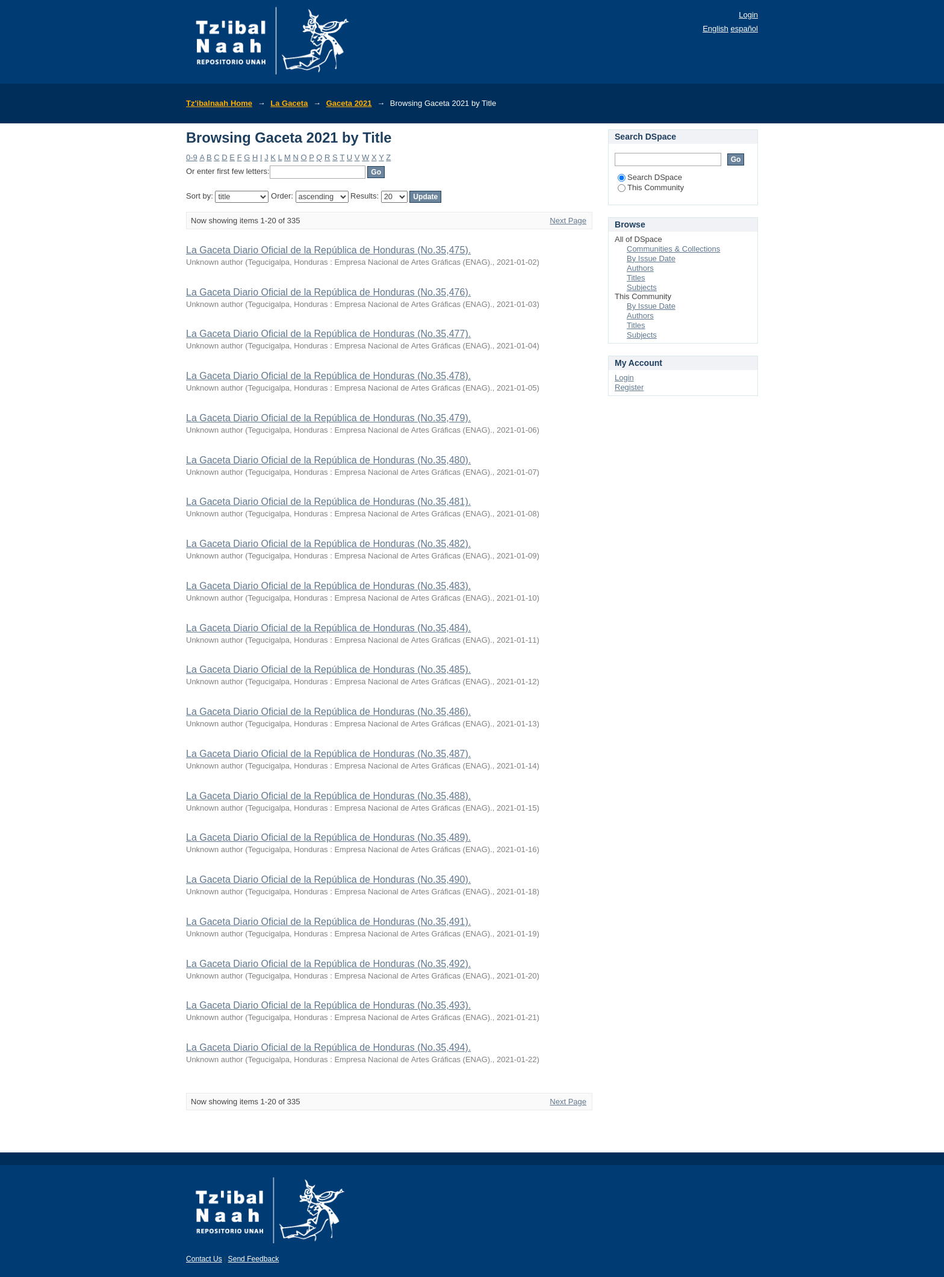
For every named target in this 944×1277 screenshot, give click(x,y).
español (744, 28)
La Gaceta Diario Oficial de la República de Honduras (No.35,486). (328, 712)
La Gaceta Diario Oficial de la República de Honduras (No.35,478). (328, 376)
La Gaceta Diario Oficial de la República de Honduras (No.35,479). (328, 418)
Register (629, 387)
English (715, 28)
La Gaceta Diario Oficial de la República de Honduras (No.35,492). (328, 964)
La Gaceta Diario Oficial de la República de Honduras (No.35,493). (328, 1005)
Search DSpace (650, 177)
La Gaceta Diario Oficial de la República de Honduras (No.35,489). (328, 837)
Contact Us (204, 1259)
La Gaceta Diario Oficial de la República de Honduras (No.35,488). (328, 796)
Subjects (642, 287)
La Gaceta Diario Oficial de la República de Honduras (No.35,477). (328, 334)
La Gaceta (289, 103)
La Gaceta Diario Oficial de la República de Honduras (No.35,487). (328, 754)
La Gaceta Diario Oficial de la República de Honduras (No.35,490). (328, 879)
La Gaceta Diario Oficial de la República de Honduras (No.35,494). (328, 1047)
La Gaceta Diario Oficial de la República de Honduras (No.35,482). (328, 544)
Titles (636, 277)
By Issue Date (651, 258)
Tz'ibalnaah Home (219, 103)
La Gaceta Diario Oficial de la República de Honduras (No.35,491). (328, 922)
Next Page (568, 220)
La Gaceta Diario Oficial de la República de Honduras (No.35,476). (328, 292)
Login (748, 14)
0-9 (191, 157)
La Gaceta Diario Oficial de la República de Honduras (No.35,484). (328, 628)
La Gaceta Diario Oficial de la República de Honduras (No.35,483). (328, 586)
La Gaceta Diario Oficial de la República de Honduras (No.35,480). (328, 460)
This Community (651, 187)
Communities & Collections (673, 248)
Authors (640, 268)
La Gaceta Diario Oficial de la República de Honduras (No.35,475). (328, 250)
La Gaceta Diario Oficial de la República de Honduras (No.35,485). (328, 669)
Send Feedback (253, 1259)
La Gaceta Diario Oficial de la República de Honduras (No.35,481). (328, 501)
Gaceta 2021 (349, 103)
